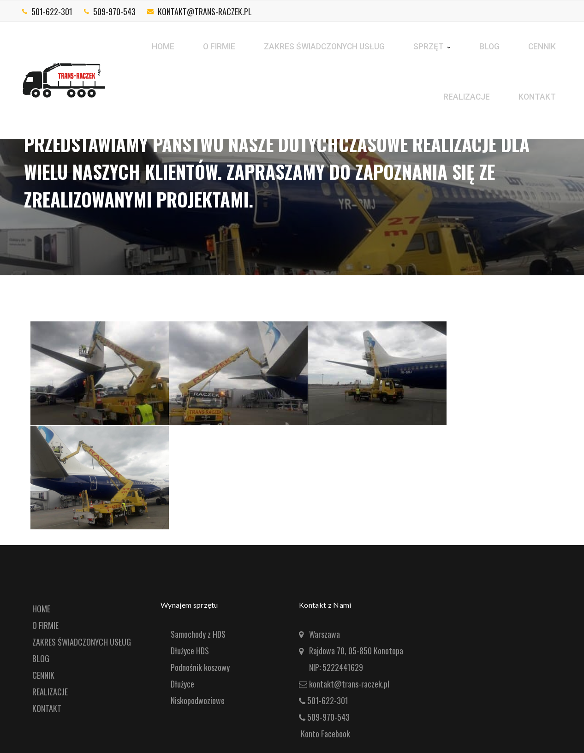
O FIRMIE (45, 625)
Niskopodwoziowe (198, 700)
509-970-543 (114, 12)
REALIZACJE (50, 692)
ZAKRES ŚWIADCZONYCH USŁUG (81, 642)
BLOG (40, 658)
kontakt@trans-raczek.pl (205, 12)
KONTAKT (46, 708)
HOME (41, 609)
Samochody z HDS (198, 634)
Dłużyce (182, 684)
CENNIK (43, 675)
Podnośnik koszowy (200, 667)
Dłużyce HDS (190, 651)
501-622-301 (51, 12)
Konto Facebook (325, 734)
